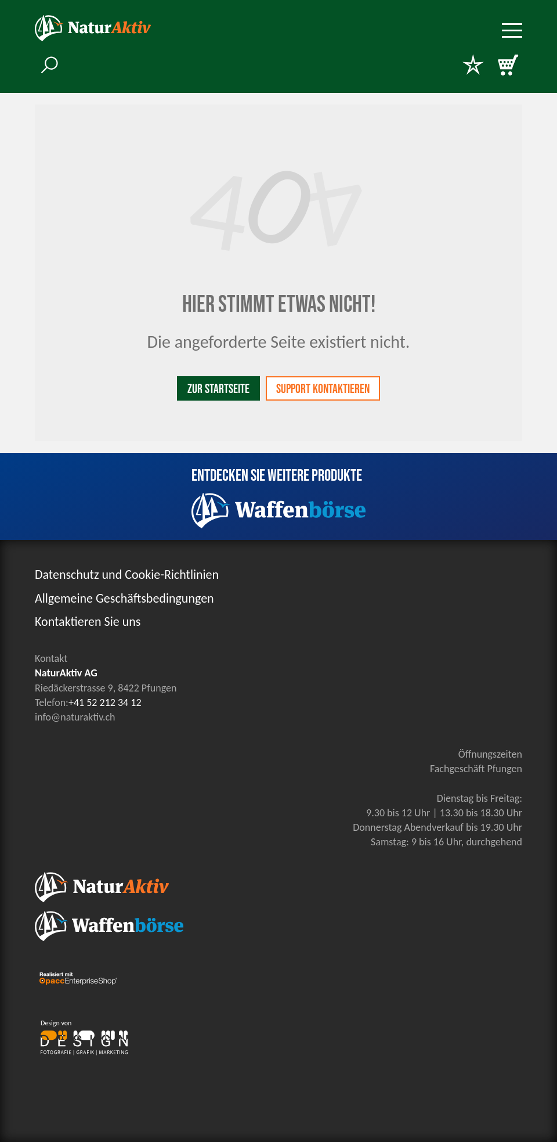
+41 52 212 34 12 (105, 702)
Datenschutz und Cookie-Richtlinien (127, 574)
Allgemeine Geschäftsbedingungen (124, 598)
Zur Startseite (218, 389)
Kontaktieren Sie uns (87, 621)
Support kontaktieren (323, 389)
